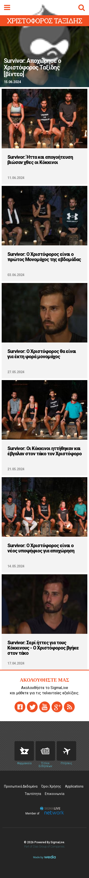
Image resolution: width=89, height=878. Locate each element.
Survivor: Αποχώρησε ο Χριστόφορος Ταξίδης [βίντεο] (32, 68)
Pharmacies (24, 751)
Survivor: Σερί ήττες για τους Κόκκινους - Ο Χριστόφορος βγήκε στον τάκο (43, 648)
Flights (66, 751)
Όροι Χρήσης (51, 786)
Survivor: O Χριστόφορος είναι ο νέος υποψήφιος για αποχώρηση (40, 548)
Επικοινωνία (54, 794)
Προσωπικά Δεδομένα (20, 786)
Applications (74, 786)
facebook (19, 706)
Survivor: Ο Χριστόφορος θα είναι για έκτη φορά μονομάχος (41, 353)
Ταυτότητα (33, 794)
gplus (57, 706)
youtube (44, 706)
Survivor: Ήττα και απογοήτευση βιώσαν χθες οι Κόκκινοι (40, 159)
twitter (32, 706)
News (45, 751)
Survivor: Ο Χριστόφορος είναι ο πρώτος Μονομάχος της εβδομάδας (44, 256)
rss (69, 706)
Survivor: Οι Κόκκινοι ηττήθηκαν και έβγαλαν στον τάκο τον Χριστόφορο (44, 451)
